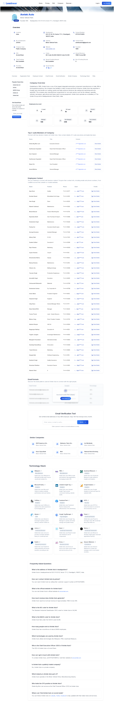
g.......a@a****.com (79, 256)
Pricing (47, 3)
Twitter (59, 699)
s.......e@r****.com (79, 210)
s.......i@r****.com (79, 246)
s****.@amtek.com (80, 152)
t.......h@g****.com (79, 353)
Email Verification (66, 76)
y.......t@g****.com (79, 317)
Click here (66, 402)
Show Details (98, 147)
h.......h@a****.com (79, 302)
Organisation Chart (26, 76)
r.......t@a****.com (79, 220)
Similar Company (79, 76)
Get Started (106, 3)
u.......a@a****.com (79, 307)
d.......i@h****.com (79, 358)
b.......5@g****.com (79, 215)
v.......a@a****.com (79, 271)
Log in (97, 3)
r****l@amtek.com (80, 167)
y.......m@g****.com (79, 338)
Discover (69, 3)
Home (41, 3)
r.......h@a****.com (79, 374)
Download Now (16, 120)
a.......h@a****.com (79, 281)
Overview (15, 76)
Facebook (65, 699)
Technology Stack (93, 76)
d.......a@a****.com (79, 261)
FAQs (13, 79)
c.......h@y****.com (79, 205)
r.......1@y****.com (79, 312)
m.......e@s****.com (79, 343)
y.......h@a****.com (79, 276)
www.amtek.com (51, 49)
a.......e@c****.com (79, 194)
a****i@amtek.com (81, 157)
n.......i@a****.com (79, 333)
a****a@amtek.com (81, 173)
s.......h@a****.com (79, 225)
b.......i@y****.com (79, 287)
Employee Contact (40, 76)
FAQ (53, 3)
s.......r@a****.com (79, 292)
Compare (60, 3)
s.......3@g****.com (79, 369)
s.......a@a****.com (79, 348)
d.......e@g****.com (79, 230)
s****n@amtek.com (81, 147)
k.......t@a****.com (79, 199)
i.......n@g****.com (79, 297)
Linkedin (53, 699)
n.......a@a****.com (79, 266)
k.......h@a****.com (79, 363)
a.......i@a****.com (79, 240)
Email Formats (53, 76)
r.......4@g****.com (79, 251)
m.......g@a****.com (79, 322)
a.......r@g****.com (79, 235)
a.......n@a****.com (79, 328)
